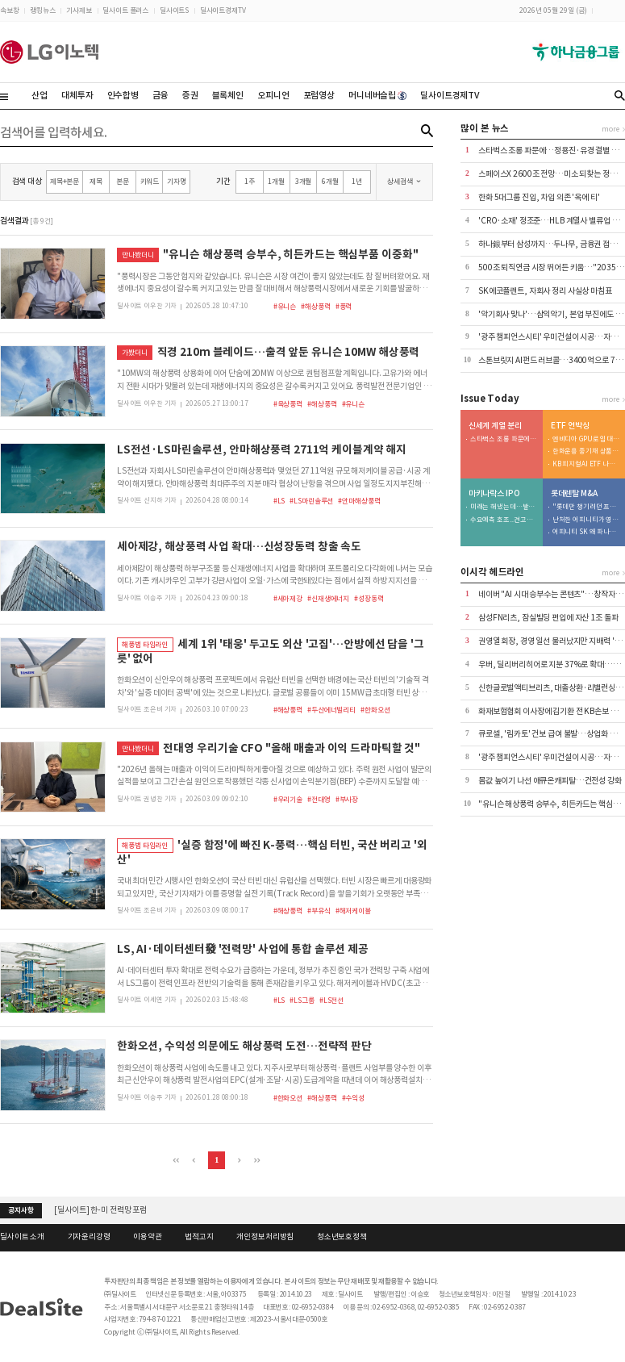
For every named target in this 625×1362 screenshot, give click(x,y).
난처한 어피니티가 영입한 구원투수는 (586, 520)
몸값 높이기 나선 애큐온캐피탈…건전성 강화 (550, 780)
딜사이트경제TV (223, 10)
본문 (122, 181)
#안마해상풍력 (359, 500)
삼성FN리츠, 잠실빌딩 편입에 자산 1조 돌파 (548, 617)
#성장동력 (368, 598)
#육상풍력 (287, 403)
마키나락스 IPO (494, 494)
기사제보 (78, 10)
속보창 (9, 10)
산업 (39, 95)
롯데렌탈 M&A (574, 494)
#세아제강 (287, 598)
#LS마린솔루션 (311, 500)
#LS (279, 500)
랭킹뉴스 (42, 10)
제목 (96, 181)
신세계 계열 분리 (495, 426)
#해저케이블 (353, 910)
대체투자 (77, 95)
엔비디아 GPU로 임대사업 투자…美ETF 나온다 (586, 439)
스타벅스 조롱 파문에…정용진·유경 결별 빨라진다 (504, 439)
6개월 (330, 181)
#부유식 (318, 910)
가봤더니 (134, 352)
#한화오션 (375, 709)
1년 (357, 181)
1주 (249, 181)
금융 (160, 95)
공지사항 (20, 1210)
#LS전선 (331, 1000)
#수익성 (353, 1097)
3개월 (303, 181)
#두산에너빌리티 (331, 709)
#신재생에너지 (328, 598)
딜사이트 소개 (22, 1237)
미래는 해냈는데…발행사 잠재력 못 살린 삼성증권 (504, 507)
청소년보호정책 (342, 1237)
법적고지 (199, 1237)
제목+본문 (64, 181)
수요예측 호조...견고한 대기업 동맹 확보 (504, 520)
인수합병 (123, 95)
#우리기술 (287, 799)
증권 (190, 95)
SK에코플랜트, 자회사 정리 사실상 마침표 (545, 291)
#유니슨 (284, 306)
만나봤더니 (137, 254)
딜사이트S (174, 10)
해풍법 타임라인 (145, 644)
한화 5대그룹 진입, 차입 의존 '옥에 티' (539, 197)
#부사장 (346, 799)
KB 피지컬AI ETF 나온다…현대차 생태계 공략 (586, 464)
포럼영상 (319, 95)
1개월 (276, 181)
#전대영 (318, 799)
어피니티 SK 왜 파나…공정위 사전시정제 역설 (586, 532)
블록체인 (228, 95)
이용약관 (147, 1237)
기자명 (176, 181)
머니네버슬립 (377, 95)
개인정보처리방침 (265, 1237)
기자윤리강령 (89, 1237)
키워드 (150, 181)
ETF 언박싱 (570, 426)
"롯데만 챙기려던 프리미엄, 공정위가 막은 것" (586, 507)
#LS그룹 (302, 1000)
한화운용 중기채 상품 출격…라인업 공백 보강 (586, 451)
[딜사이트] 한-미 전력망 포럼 (100, 1210)
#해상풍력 (315, 306)
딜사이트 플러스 (125, 10)
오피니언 (273, 95)
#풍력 (343, 306)
